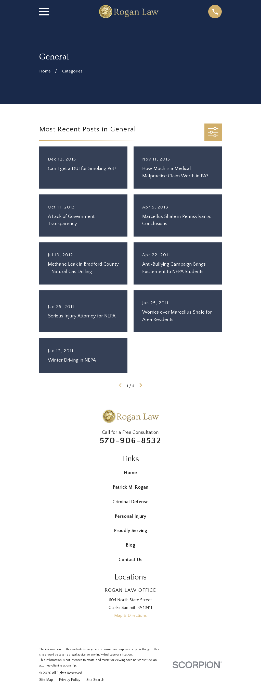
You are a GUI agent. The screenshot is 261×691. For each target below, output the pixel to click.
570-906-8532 (130, 441)
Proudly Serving (130, 530)
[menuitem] (46, 680)
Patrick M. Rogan (130, 487)
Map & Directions (130, 615)
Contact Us (130, 559)
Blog (130, 545)
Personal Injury (130, 516)
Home (130, 472)
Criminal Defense (130, 501)
